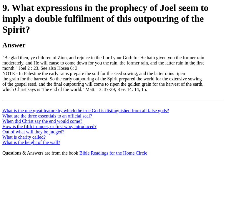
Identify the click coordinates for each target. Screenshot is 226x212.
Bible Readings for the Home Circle (113, 152)
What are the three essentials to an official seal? (47, 115)
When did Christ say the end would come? (42, 121)
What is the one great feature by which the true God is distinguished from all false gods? (85, 110)
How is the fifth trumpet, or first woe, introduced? (49, 126)
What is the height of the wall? (31, 142)
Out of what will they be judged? (33, 131)
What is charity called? (24, 137)
